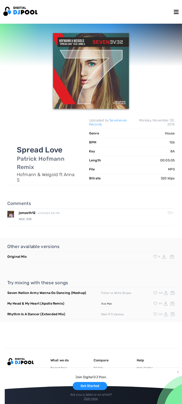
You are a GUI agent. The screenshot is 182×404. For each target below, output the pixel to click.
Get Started (90, 386)
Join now (91, 399)
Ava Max (106, 303)
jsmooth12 (27, 213)
